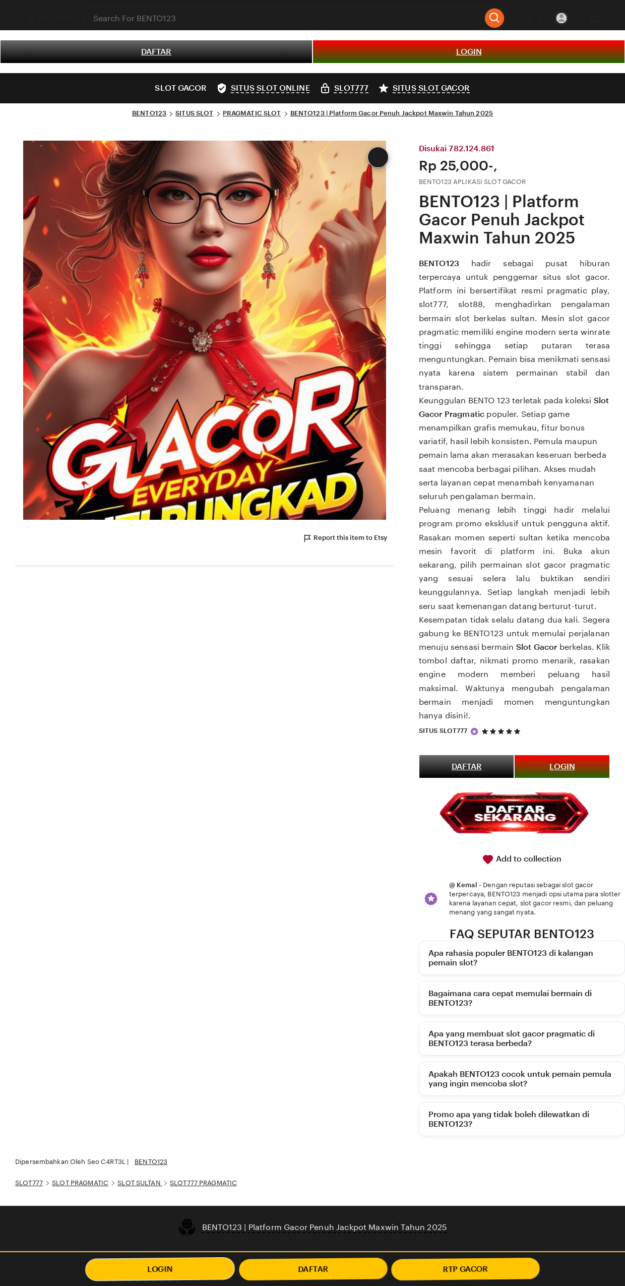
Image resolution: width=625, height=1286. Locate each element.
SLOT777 (29, 1183)
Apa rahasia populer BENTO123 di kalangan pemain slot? (510, 957)
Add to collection (521, 859)
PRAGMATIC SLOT (252, 113)
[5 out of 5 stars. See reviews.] (502, 731)
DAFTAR (156, 51)
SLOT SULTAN (139, 1183)
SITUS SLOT (194, 113)
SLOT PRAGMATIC (80, 1183)
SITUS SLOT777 (443, 730)
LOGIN (469, 51)
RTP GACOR (465, 1269)
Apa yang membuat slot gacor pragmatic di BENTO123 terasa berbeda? (511, 1038)
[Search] (494, 18)
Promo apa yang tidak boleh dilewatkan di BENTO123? (508, 1119)
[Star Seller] (474, 731)
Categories (49, 18)
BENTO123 (149, 113)
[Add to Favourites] (378, 157)
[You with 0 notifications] (566, 18)
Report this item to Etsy (344, 538)
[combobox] (282, 18)
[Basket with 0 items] (595, 18)
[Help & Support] (532, 18)
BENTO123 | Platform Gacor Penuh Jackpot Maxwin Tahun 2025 (391, 113)
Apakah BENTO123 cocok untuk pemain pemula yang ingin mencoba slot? (519, 1078)
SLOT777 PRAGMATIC (203, 1183)
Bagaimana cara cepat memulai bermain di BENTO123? (510, 998)
